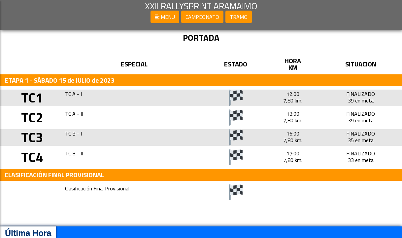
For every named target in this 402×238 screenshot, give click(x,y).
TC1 (32, 98)
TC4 (32, 157)
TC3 (32, 137)
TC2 (32, 117)
